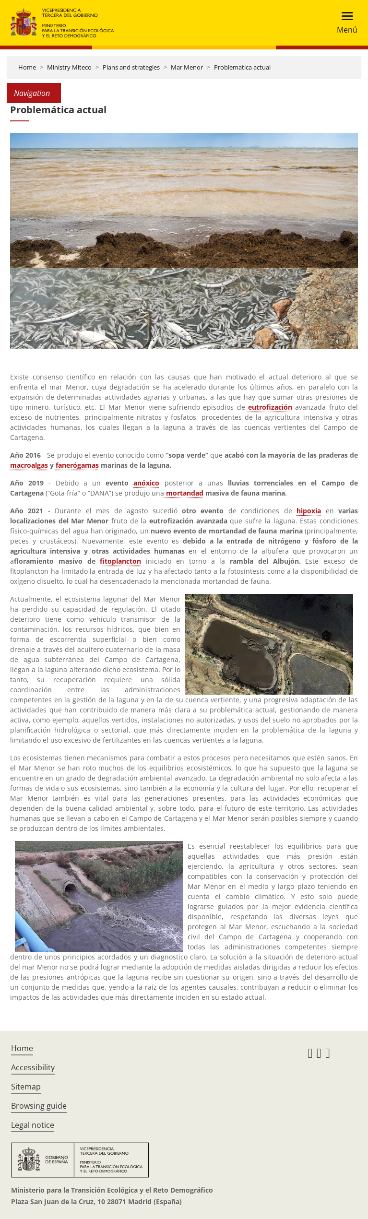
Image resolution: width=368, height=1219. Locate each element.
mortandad (184, 492)
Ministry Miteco (69, 67)
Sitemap (26, 1086)
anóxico (146, 482)
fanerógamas (77, 465)
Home (27, 67)
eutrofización (270, 407)
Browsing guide (39, 1106)
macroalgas (29, 465)
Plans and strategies (131, 67)
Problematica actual (242, 67)
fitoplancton (120, 561)
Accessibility (33, 1067)
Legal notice (32, 1125)
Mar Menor (187, 67)
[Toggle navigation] (344, 23)
